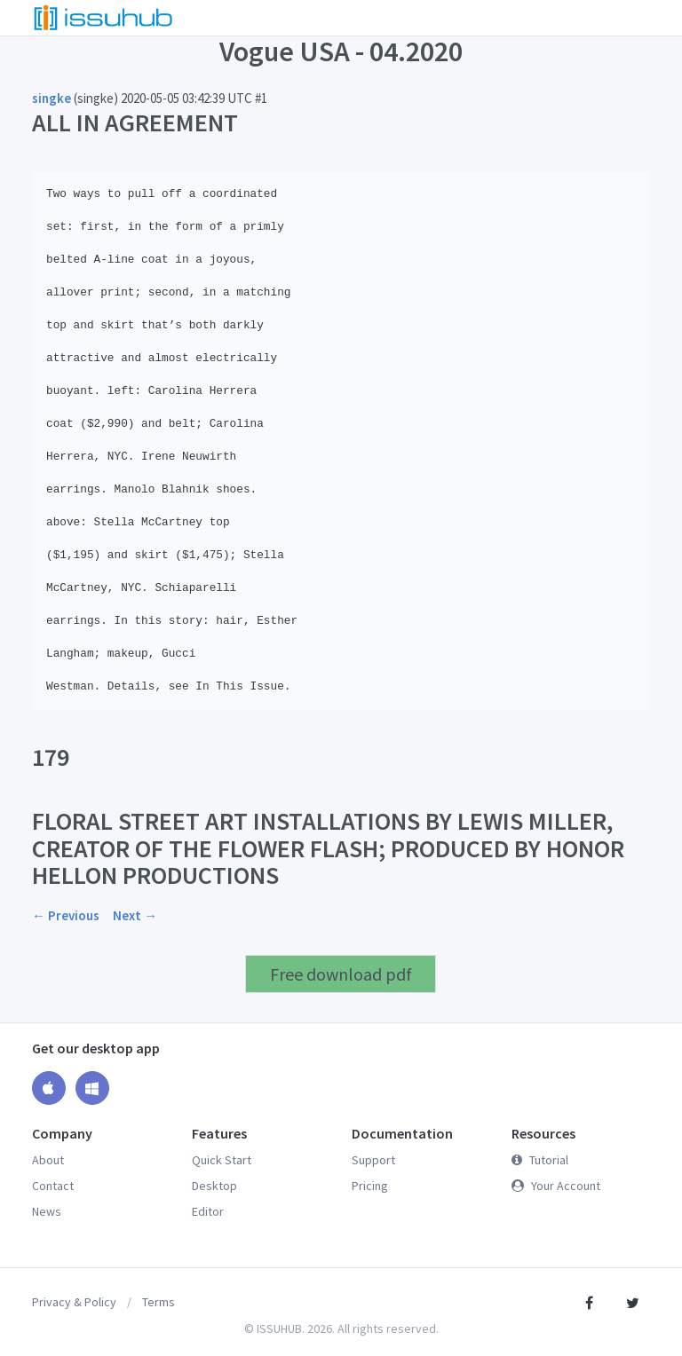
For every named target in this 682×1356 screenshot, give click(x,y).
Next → (135, 915)
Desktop (214, 1186)
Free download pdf (341, 974)
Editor (208, 1211)
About (48, 1160)
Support (373, 1160)
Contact (53, 1186)
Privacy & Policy (74, 1302)
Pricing (370, 1186)
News (46, 1211)
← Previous (65, 915)
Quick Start (221, 1160)
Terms (158, 1302)
